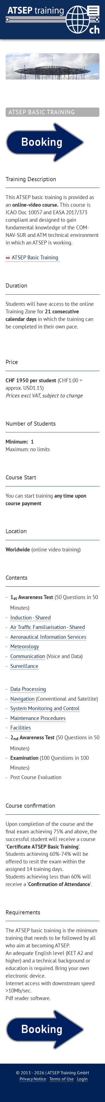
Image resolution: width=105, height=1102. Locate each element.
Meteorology (24, 646)
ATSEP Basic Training (35, 257)
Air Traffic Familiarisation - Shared (47, 626)
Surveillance (24, 665)
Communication (27, 656)
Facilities (20, 727)
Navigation (22, 698)
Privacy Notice (33, 1079)
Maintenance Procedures (38, 717)
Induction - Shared (30, 617)
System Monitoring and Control (45, 708)
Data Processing (28, 688)
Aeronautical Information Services (48, 636)
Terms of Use (61, 1079)
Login (82, 1079)
